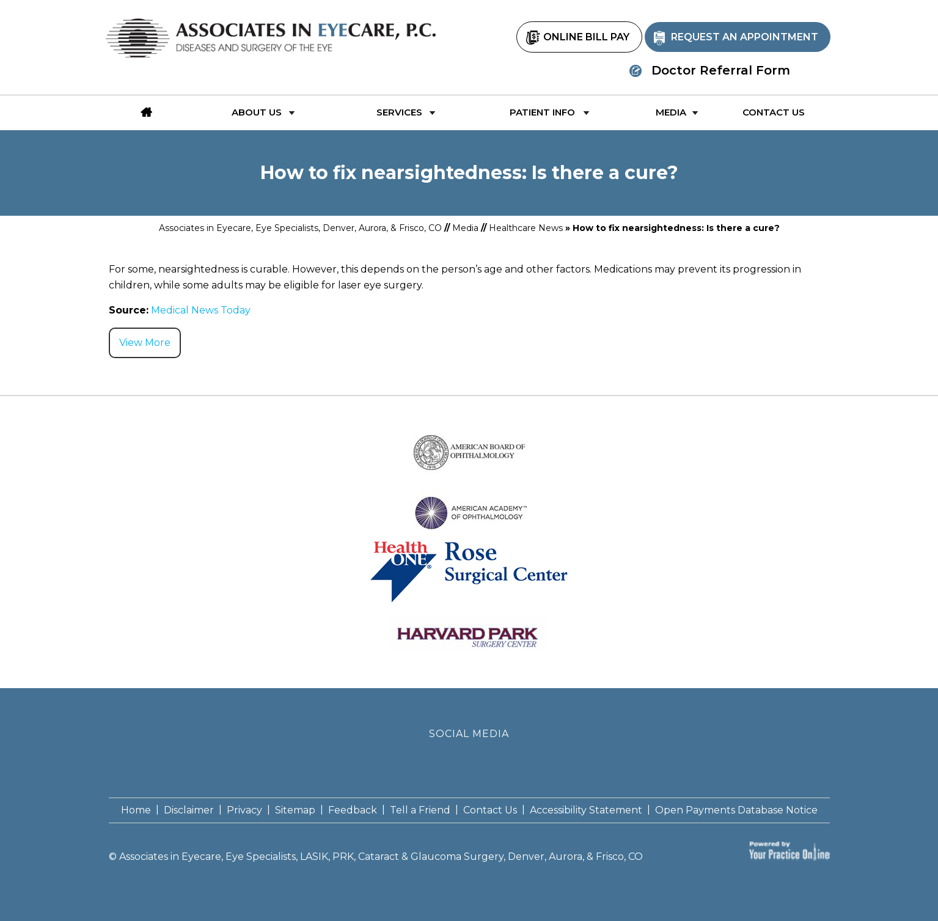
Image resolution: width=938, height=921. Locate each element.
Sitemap (295, 810)
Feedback (352, 810)
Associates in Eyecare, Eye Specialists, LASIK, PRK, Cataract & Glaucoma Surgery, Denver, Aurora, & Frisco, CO (381, 856)
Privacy (244, 810)
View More (144, 342)
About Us (257, 112)
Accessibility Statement (586, 810)
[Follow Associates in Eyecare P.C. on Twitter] (469, 761)
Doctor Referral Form (720, 70)
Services (399, 112)
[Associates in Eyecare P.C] (274, 31)
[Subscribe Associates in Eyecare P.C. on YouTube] (495, 761)
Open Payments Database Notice (736, 810)
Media (671, 112)
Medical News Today (201, 310)
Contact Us (773, 112)
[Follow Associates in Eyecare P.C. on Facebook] (442, 761)
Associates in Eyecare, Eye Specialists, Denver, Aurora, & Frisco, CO (300, 227)
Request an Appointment (744, 37)
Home (136, 810)
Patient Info (542, 112)
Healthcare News (526, 227)
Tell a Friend (420, 810)
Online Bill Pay (586, 37)
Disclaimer (189, 810)
